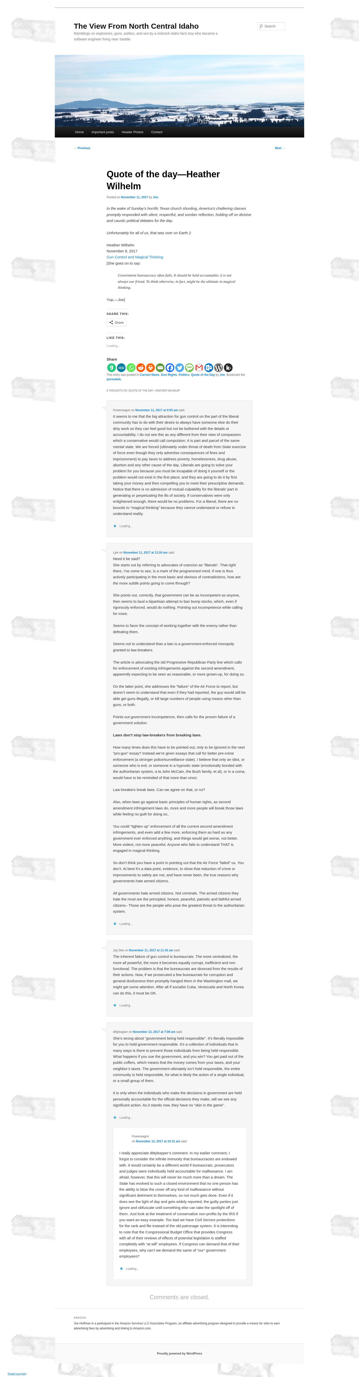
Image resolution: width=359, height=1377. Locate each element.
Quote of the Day (203, 375)
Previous (82, 148)
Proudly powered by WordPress (179, 1353)
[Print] (150, 367)
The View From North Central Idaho (136, 26)
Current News (149, 375)
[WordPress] (218, 367)
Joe (155, 197)
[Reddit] (140, 367)
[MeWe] (121, 367)
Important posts (102, 132)
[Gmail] (199, 367)
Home (79, 132)
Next (280, 148)
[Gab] (111, 367)
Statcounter (17, 1374)
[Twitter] (179, 367)
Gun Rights (169, 375)
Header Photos (132, 132)
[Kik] (228, 367)
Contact (157, 132)
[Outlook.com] (208, 367)
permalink (114, 379)
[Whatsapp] (131, 367)
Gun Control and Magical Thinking (135, 257)
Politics (184, 375)
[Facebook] (170, 367)
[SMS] (189, 367)
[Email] (160, 367)
